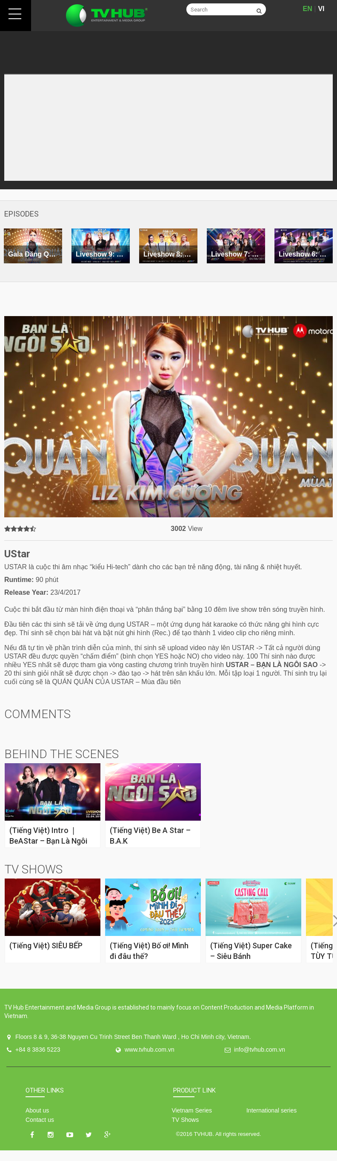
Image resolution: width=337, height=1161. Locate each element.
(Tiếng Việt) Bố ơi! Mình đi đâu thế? (149, 951)
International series (271, 1110)
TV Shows (185, 1119)
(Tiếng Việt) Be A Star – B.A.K (150, 835)
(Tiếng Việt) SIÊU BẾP (46, 945)
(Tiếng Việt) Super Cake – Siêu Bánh (251, 951)
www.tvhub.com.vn (149, 1049)
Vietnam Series (191, 1110)
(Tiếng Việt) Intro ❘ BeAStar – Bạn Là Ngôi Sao (48, 841)
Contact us (40, 1119)
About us (37, 1110)
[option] (100, 246)
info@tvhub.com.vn (259, 1049)
